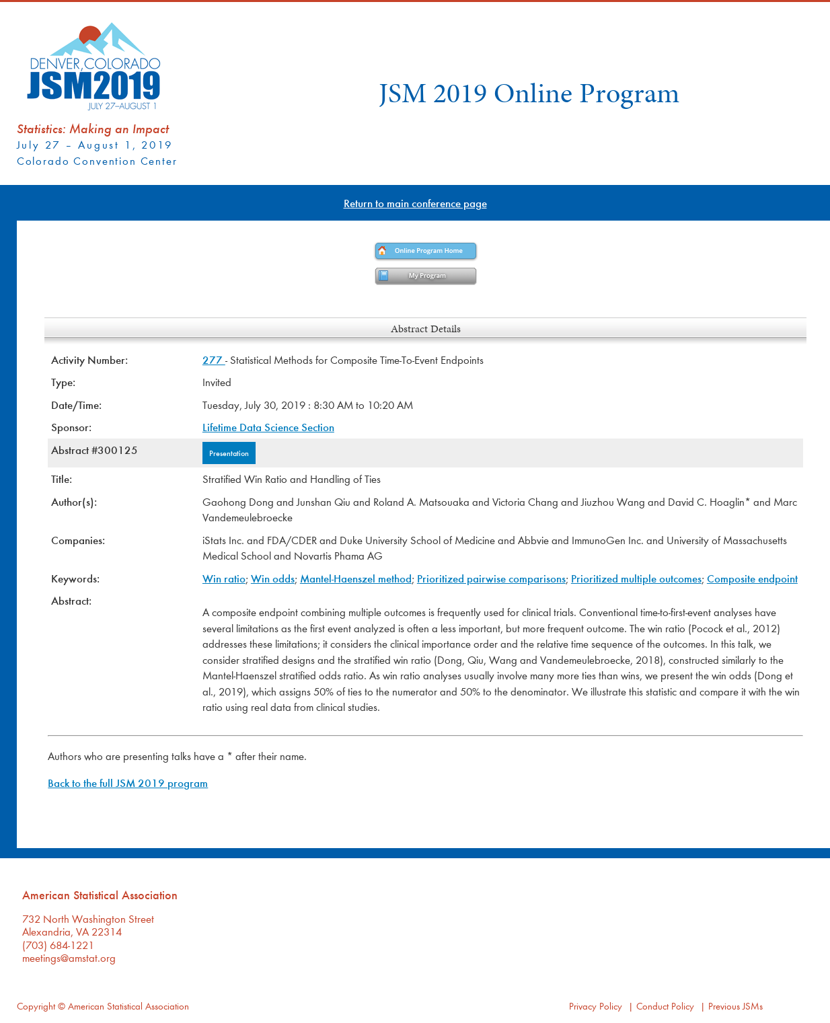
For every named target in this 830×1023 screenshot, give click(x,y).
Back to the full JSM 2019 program (128, 782)
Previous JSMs (735, 1005)
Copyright (36, 1005)
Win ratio (224, 578)
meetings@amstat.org (69, 957)
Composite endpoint (752, 578)
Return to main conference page (415, 203)
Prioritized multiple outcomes (636, 578)
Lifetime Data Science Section (268, 426)
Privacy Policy (595, 1005)
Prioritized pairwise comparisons (491, 578)
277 (213, 359)
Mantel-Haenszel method (356, 578)
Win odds (273, 578)
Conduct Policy (665, 1005)
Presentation (229, 452)
